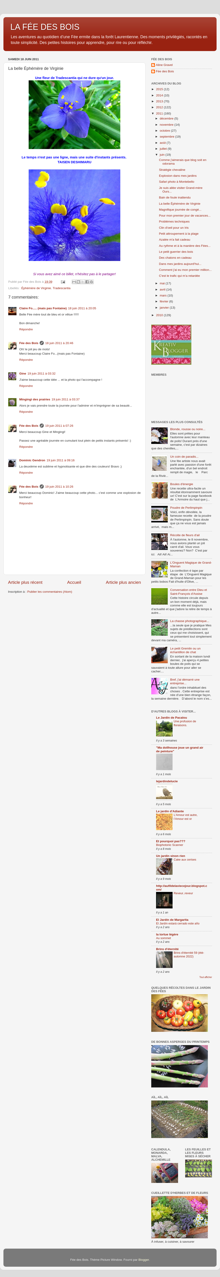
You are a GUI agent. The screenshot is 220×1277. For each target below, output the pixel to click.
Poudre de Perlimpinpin (186, 507)
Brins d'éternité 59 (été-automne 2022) (189, 954)
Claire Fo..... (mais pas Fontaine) (43, 308)
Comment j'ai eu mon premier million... (185, 270)
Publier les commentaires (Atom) (49, 591)
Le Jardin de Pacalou (171, 717)
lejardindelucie (167, 781)
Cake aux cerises (185, 859)
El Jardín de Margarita (172, 919)
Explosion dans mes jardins (178, 175)
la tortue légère (167, 934)
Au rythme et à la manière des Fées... (185, 245)
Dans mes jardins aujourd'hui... (180, 264)
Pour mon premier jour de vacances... (185, 215)
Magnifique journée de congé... (180, 209)
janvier (165, 307)
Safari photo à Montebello (176, 181)
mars (164, 295)
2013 (160, 101)
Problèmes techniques (174, 221)
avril (163, 289)
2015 (160, 89)
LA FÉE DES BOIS (45, 27)
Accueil (74, 582)
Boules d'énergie (181, 484)
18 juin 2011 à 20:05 (82, 308)
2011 (160, 113)
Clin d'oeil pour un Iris (174, 227)
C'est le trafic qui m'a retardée (179, 275)
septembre (167, 136)
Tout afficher (205, 977)
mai (163, 283)
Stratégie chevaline (172, 169)
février (164, 301)
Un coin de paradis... (184, 456)
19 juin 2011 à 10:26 (59, 486)
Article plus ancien (123, 582)
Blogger (143, 1259)
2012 (160, 107)
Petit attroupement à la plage (179, 233)
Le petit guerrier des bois (176, 251)
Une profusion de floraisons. (185, 723)
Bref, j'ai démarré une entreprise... (185, 681)
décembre (167, 118)
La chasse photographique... (189, 621)
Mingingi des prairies (34, 399)
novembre (167, 124)
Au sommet (163, 938)
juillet (164, 148)
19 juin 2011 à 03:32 (41, 373)
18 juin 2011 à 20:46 (59, 343)
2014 (160, 95)
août (163, 142)
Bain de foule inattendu (175, 197)
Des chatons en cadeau (175, 257)
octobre (165, 130)
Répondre (26, 329)
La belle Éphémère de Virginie (180, 203)
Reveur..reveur (183, 893)
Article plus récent (25, 582)
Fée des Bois (28, 343)
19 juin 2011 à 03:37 (66, 399)
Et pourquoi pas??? (170, 841)
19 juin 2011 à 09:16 (60, 460)
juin (162, 154)
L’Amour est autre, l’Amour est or (186, 817)
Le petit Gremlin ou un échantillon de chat (185, 650)
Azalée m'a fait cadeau (174, 239)
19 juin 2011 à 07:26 (59, 425)
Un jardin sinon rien (170, 856)
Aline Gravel (164, 65)
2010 (160, 315)
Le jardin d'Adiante (170, 811)
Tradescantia (62, 288)
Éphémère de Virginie (36, 288)
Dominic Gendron (32, 460)
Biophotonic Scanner (169, 845)
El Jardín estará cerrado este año (177, 923)
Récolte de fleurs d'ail (185, 535)
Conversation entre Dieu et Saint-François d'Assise (188, 591)
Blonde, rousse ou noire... (187, 429)
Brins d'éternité (167, 949)
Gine (22, 373)
